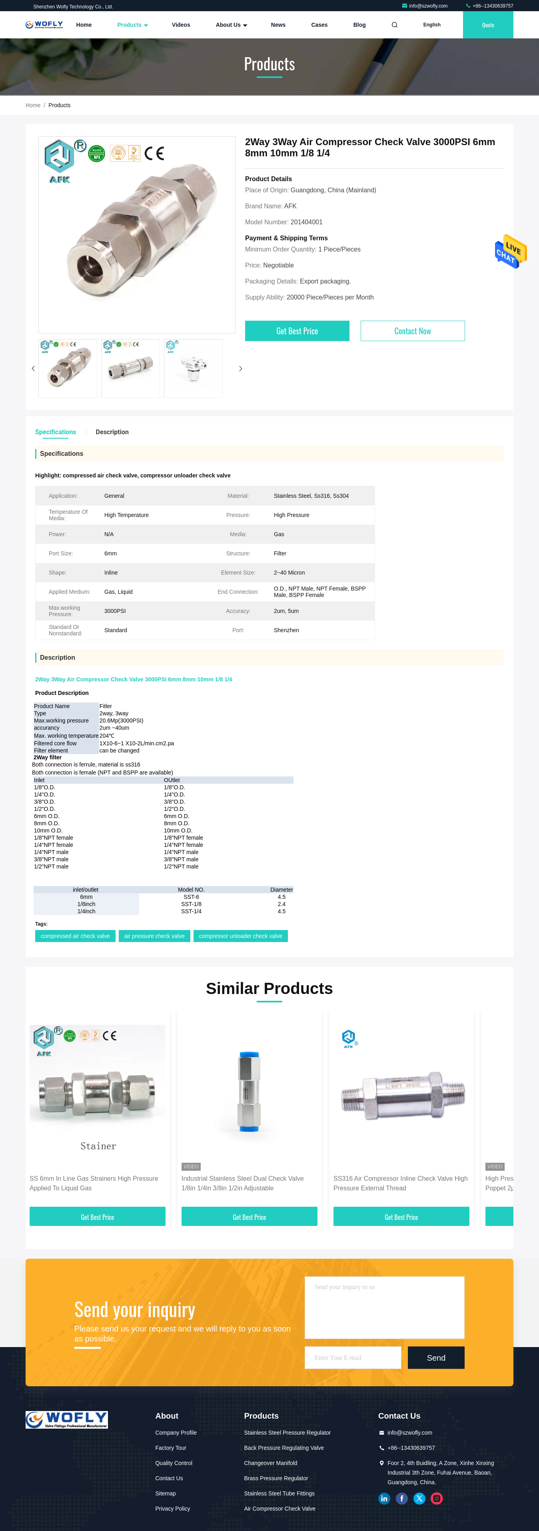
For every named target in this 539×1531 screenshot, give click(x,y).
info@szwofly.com (425, 6)
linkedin (384, 1499)
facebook (402, 1499)
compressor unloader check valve (241, 936)
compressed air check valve (75, 936)
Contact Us (169, 1478)
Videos (181, 25)
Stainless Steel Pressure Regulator (287, 1432)
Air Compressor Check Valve (279, 1508)
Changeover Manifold (270, 1463)
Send (436, 1357)
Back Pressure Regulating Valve (284, 1448)
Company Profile (176, 1432)
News (278, 25)
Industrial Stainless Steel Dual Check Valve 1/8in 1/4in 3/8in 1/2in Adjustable (243, 1183)
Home (84, 25)
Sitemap (165, 1493)
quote (488, 24)
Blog (359, 25)
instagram (437, 1499)
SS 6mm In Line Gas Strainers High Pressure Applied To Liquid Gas (94, 1183)
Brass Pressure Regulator (276, 1478)
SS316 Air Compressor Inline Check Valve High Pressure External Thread (400, 1183)
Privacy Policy (172, 1508)
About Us (231, 25)
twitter (419, 1499)
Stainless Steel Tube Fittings (279, 1493)
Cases (319, 25)
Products (131, 25)
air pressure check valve (154, 936)
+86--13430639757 (489, 6)
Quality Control (173, 1463)
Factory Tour (170, 1448)
